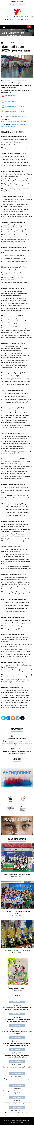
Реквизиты (20, 1)
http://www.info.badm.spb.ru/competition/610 (15, 116)
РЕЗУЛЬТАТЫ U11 (10, 96)
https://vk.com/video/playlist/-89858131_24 (14, 121)
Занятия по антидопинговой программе (17, 1103)
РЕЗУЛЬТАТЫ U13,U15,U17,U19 (14, 106)
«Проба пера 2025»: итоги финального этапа (17, 912)
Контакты (13, 1)
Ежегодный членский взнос (17, 738)
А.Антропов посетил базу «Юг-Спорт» (17, 1113)
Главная (5, 29)
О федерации (13, 29)
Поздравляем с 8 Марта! (17, 988)
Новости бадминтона (24, 29)
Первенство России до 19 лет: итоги (17, 951)
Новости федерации (17, 1002)
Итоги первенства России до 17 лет (17, 874)
